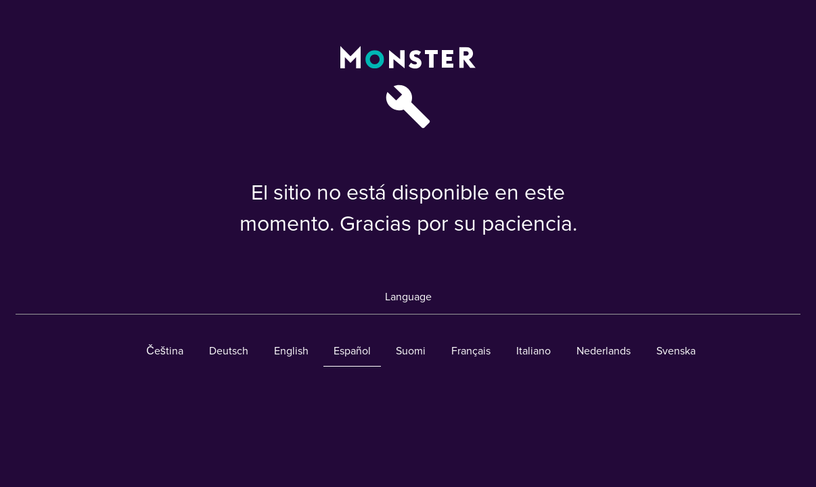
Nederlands (603, 351)
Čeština (164, 351)
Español (352, 351)
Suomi (411, 351)
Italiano (533, 351)
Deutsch (228, 351)
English (291, 351)
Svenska (676, 351)
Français (471, 351)
